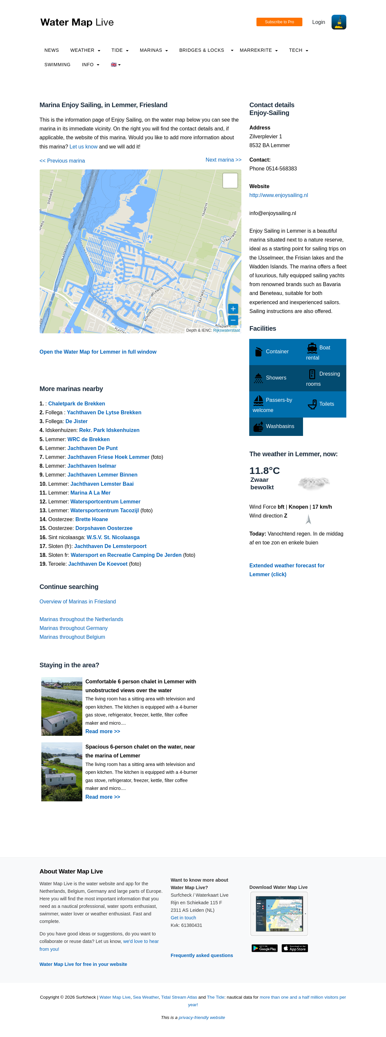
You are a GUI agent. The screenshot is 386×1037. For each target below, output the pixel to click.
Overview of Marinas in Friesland (78, 601)
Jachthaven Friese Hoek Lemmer (109, 457)
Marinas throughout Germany (74, 628)
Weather (85, 50)
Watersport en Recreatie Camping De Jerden (126, 555)
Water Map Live (115, 997)
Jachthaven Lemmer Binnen (102, 475)
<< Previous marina (62, 161)
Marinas (154, 50)
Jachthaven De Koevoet (98, 564)
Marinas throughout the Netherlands (81, 619)
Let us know (83, 146)
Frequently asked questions (202, 955)
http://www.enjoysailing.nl (278, 195)
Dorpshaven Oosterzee (103, 528)
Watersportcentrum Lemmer (106, 501)
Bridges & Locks (201, 50)
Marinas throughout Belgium (72, 637)
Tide (120, 50)
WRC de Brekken (89, 439)
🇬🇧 (116, 64)
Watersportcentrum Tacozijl (105, 510)
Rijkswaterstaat (226, 330)
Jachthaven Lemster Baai (102, 484)
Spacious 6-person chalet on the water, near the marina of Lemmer (140, 751)
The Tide (215, 997)
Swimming (58, 64)
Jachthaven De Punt (93, 448)
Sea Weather (146, 997)
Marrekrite (259, 50)
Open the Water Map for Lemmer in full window (98, 352)
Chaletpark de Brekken (76, 403)
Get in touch (183, 917)
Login (318, 22)
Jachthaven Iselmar (92, 466)
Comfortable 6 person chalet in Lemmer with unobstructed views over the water (141, 686)
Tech (298, 50)
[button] (230, 180)
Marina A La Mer (91, 493)
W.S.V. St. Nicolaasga (113, 537)
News (52, 50)
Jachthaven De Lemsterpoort (110, 546)
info (91, 64)
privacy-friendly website (202, 1017)
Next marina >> (223, 160)
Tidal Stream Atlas (179, 997)
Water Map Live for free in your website (83, 964)
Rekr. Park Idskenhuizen (109, 430)
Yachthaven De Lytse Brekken (104, 412)
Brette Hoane (91, 519)
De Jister (77, 421)
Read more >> (103, 731)
